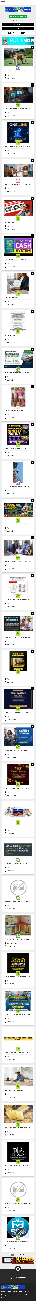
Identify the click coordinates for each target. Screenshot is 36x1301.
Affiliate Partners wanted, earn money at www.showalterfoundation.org (18, 184)
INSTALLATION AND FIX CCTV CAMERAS (17, 486)
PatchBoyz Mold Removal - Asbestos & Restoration (18, 939)
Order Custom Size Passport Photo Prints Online (18, 599)
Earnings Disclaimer (7, 1295)
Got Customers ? (11, 297)
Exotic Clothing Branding (14, 410)
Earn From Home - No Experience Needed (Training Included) (18, 637)
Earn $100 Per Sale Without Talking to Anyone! (18, 448)
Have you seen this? (12, 826)
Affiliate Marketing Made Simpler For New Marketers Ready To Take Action (18, 146)
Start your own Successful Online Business (18, 1165)
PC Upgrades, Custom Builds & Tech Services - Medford (18, 1241)
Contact (3, 1298)
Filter (18, 28)
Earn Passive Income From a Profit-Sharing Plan (18, 712)
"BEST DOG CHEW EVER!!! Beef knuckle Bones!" (18, 71)
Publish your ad (18, 16)
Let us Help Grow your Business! (16, 863)
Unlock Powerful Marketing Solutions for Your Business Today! (18, 1128)
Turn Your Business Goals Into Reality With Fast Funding (18, 373)
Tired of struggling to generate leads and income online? (18, 259)
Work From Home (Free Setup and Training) (18, 1203)
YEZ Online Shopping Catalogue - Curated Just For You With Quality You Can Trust (18, 788)
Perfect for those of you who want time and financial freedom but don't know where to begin (18, 675)
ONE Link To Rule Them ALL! (14, 1090)
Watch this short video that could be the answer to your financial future (18, 561)
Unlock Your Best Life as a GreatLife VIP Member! (18, 901)
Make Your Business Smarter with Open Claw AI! (18, 108)
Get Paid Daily (9, 222)
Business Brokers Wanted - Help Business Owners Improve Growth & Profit (18, 750)
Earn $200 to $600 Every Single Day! (17, 1052)
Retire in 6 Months (11, 335)
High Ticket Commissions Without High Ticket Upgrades (18, 977)
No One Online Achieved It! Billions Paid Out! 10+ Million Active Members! (18, 524)
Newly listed (23, 24)
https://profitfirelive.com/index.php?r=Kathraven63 (18, 1014)
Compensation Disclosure (21, 1292)
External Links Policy (22, 1295)
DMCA (9, 1292)
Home (3, 1292)
